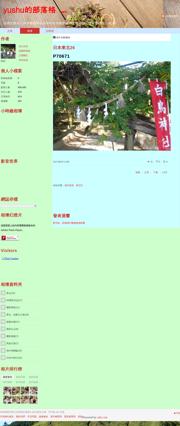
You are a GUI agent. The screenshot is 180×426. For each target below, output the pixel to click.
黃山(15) (10, 293)
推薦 (137, 172)
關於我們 (20, 416)
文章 (9, 31)
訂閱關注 (23, 55)
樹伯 (3, 61)
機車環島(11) (13, 307)
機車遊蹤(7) (12, 336)
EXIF (164, 172)
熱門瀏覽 (7, 382)
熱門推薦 (33, 382)
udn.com (102, 417)
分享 (146, 172)
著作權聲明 (56, 416)
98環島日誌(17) (14, 300)
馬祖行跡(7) (12, 343)
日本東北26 (64, 47)
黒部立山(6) (12, 329)
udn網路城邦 (171, 16)
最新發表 (7, 377)
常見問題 (32, 416)
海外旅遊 (69, 185)
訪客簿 (50, 31)
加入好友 (23, 46)
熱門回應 (20, 382)
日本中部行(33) (14, 357)
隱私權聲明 (70, 416)
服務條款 (43, 416)
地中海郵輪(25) (14, 350)
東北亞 (79, 185)
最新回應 (20, 377)
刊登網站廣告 (7, 416)
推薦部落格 (24, 51)
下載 (155, 172)
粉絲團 (14, 423)
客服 (80, 416)
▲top (176, 412)
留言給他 (23, 60)
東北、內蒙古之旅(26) (17, 314)
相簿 (29, 31)
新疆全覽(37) (13, 322)
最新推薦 (33, 377)
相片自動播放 (63, 37)
